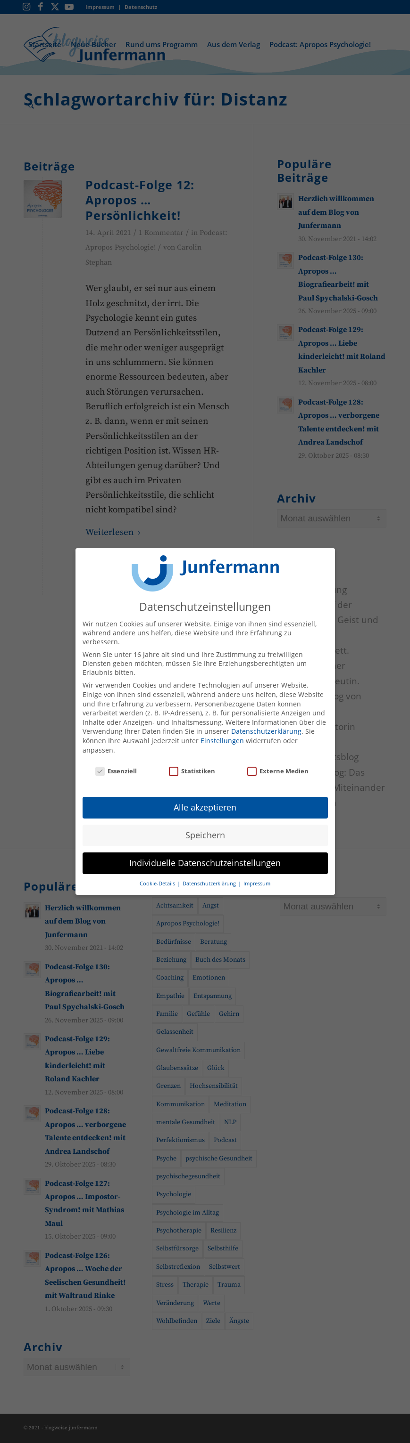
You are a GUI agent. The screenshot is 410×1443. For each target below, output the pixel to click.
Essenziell (116, 764)
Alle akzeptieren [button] (205, 800)
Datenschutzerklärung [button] (210, 876)
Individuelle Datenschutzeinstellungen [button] (205, 855)
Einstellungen (222, 733)
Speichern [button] (205, 828)
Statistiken (192, 764)
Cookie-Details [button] (158, 876)
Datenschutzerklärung (266, 724)
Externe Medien (278, 764)
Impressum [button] (256, 876)
